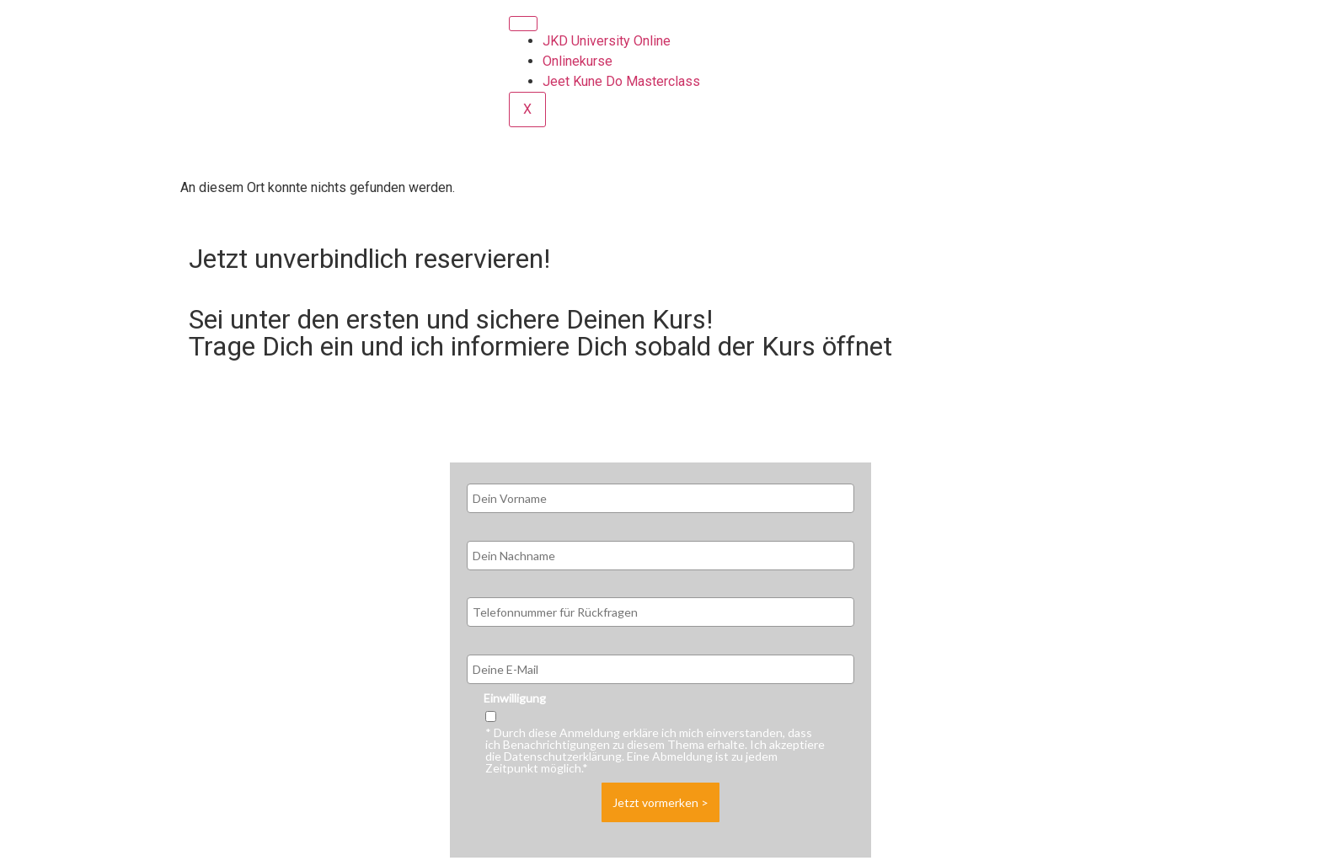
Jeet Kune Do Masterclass (621, 81)
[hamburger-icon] (523, 23)
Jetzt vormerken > (660, 802)
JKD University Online (607, 41)
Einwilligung (515, 698)
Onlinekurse (577, 61)
